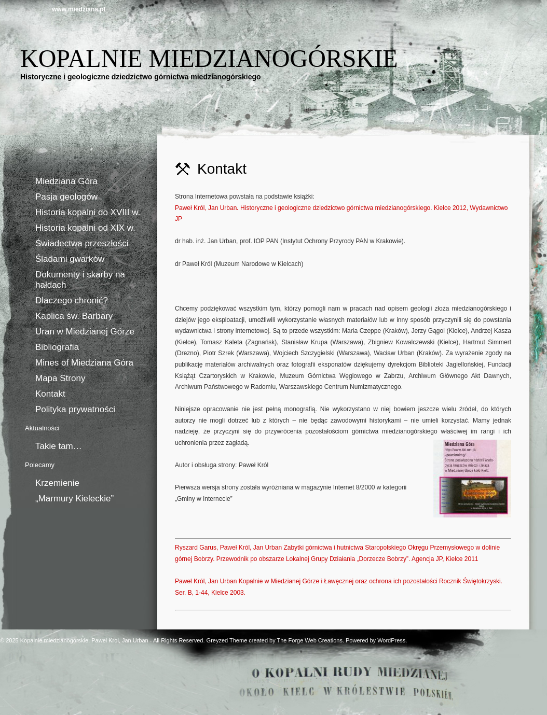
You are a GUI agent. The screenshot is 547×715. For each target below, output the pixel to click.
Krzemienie (57, 483)
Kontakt (50, 394)
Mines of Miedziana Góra (84, 363)
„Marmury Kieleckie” (74, 498)
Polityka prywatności (75, 409)
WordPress (391, 640)
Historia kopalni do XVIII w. (87, 212)
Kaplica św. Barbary (74, 316)
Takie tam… (58, 446)
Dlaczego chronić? (71, 300)
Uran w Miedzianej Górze (84, 332)
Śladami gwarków (69, 259)
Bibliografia (57, 347)
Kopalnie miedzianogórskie (209, 58)
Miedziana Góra (66, 181)
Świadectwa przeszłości (82, 243)
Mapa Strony (60, 378)
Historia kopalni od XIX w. (85, 228)
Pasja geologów (66, 197)
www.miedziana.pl (78, 9)
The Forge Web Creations (310, 640)
